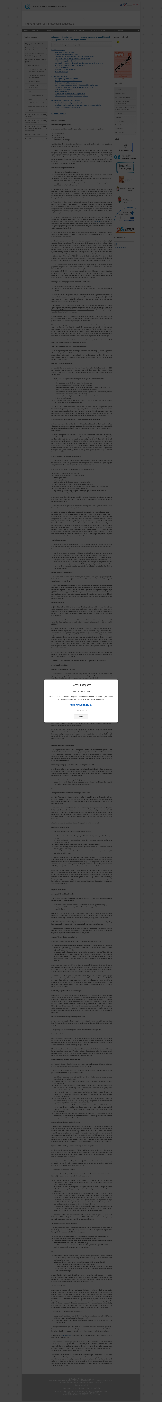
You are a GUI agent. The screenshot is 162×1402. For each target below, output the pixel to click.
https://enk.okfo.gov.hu (81, 705)
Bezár (81, 717)
